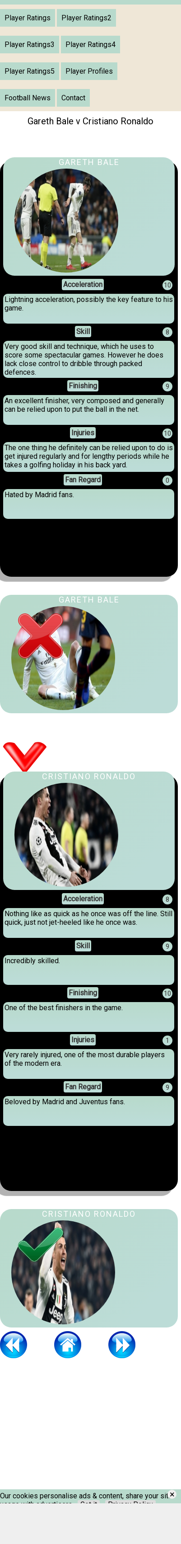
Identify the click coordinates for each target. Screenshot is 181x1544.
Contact (73, 98)
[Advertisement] (67, 1432)
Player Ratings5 (30, 71)
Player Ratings (28, 18)
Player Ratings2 (86, 18)
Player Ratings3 (30, 44)
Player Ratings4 (90, 44)
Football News (28, 98)
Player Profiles (89, 71)
